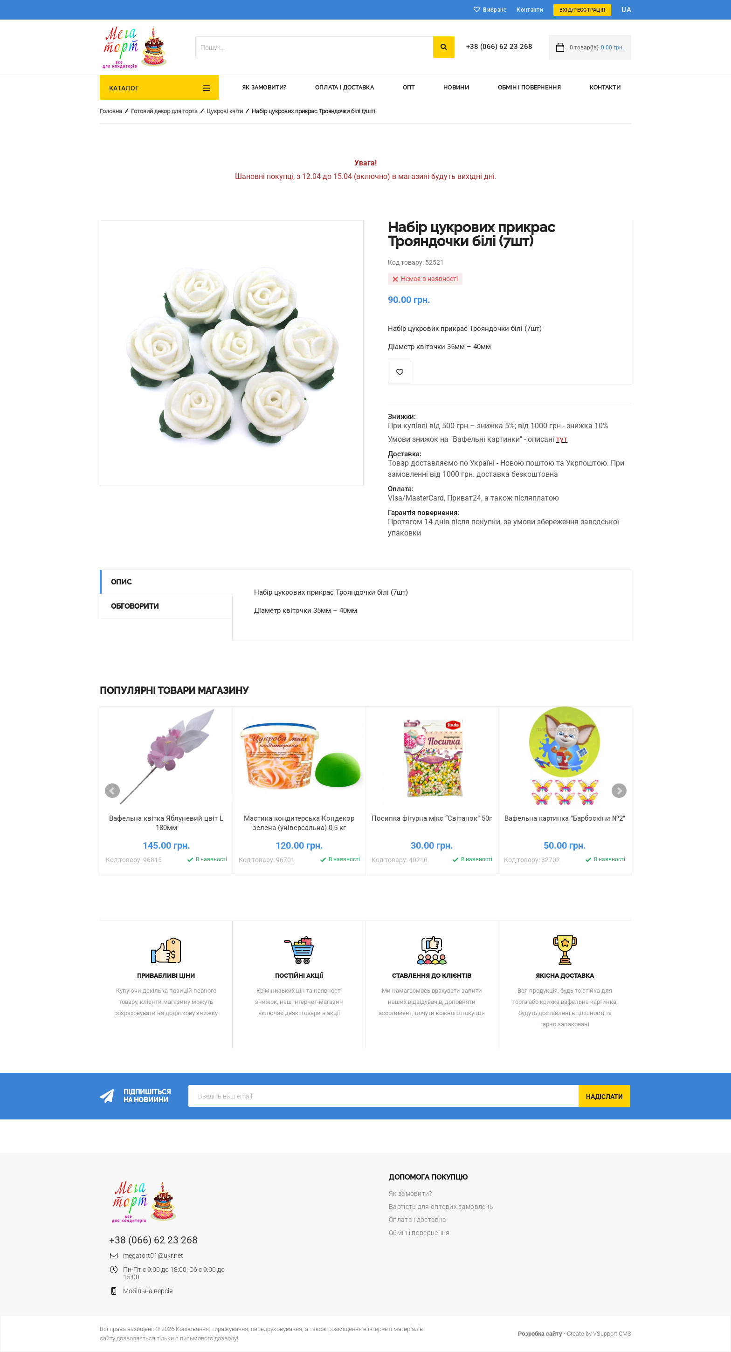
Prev (112, 790)
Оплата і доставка (344, 87)
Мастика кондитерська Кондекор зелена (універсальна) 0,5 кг (299, 823)
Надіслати (604, 1096)
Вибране (494, 10)
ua (626, 10)
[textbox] (314, 47)
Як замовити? (264, 87)
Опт (409, 87)
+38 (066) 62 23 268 (499, 46)
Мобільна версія (148, 1291)
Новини (456, 87)
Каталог (124, 88)
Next (619, 790)
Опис (121, 582)
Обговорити (135, 606)
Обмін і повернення (529, 87)
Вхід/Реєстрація (582, 10)
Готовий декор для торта (164, 111)
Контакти (530, 10)
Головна (111, 111)
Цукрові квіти (225, 111)
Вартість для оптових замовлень (441, 1206)
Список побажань (399, 372)
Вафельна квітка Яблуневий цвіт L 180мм (166, 823)
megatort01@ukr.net (153, 1255)
